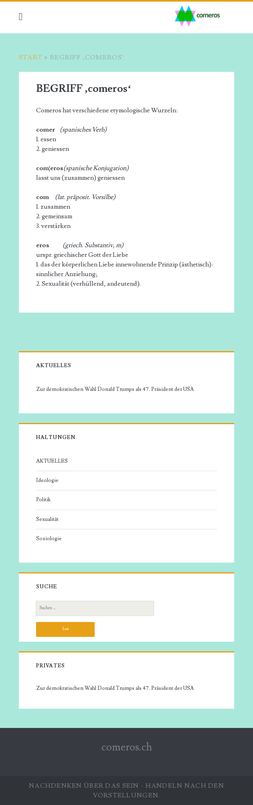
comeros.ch (126, 747)
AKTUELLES (52, 461)
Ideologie (47, 480)
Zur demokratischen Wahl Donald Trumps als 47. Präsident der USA (115, 389)
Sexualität (47, 519)
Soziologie (49, 538)
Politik (43, 499)
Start (31, 57)
